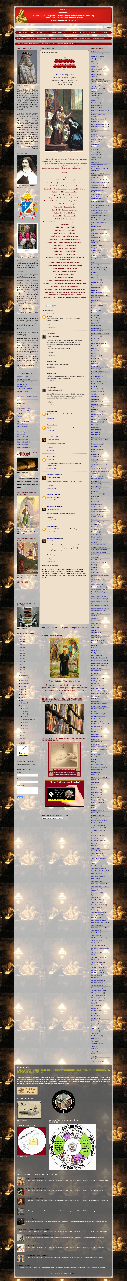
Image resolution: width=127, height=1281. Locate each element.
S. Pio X (93, 838)
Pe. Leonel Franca (96, 708)
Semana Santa (95, 1005)
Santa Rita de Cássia (97, 900)
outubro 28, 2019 (52, 468)
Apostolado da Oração (97, 88)
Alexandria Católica (53, 437)
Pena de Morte (95, 741)
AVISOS (25, 32)
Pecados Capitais (96, 736)
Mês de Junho (95, 534)
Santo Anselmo (95, 917)
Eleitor (93, 308)
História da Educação (97, 412)
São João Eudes (95, 975)
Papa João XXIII (96, 643)
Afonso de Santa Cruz (97, 69)
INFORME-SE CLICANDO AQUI (52, 818)
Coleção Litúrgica (96, 208)
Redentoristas (95, 790)
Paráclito (93, 648)
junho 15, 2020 (51, 532)
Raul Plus (94, 787)
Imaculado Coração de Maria (99, 440)
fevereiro (24, 703)
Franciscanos (95, 369)
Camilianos (94, 129)
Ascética (93, 98)
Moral (93, 565)
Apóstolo (94, 91)
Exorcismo (94, 348)
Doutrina (93, 303)
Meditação (94, 529)
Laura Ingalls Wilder (97, 478)
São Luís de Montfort (97, 985)
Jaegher (93, 459)
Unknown (50, 314)
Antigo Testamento (96, 79)
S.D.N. (93, 843)
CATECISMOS (30, 1245)
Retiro (93, 805)
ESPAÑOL (104, 32)
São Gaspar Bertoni (96, 960)
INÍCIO (19, 32)
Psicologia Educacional (98, 777)
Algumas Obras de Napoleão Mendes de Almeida (40, 1235)
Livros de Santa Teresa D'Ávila (34, 1198)
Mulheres (94, 567)
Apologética (94, 86)
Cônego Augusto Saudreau (98, 248)
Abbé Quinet (95, 59)
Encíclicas (94, 313)
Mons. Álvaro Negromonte (99, 549)
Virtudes (93, 1051)
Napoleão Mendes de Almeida (100, 575)
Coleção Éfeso (95, 194)
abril (22, 697)
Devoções (94, 287)
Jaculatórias (94, 456)
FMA (92, 361)
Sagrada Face (95, 851)
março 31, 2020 (51, 500)
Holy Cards (94, 424)
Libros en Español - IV (23, 444)
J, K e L (60, 32)
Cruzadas (94, 265)
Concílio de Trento (24, 1265)
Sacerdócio (94, 845)
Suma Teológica (96, 1021)
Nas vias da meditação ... (30, 719)
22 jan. (25, 714)
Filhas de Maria (95, 356)
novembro (24, 678)
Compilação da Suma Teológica (35, 1178)
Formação (94, 366)
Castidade (94, 152)
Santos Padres (95, 935)
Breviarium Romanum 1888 (99, 124)
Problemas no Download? (98, 767)
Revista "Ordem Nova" (24, 379)
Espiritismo (94, 325)
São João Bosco (95, 965)
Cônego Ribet (95, 250)
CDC (92, 159)
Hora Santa (94, 432)
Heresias (93, 409)
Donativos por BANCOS (43, 38)
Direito (93, 290)
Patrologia (94, 653)
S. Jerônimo (94, 833)
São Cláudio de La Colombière (100, 948)
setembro (24, 683)
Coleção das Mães (96, 185)
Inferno (93, 451)
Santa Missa (94, 897)
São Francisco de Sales (97, 957)
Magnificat (94, 506)
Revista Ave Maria (22, 391)
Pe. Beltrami (94, 673)
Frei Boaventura (96, 376)
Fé (92, 353)
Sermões (93, 1008)
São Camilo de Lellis (97, 945)
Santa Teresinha (95, 907)
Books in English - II (23, 434)
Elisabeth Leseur (96, 310)
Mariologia (94, 514)
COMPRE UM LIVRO (98, 38)
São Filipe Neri (95, 952)
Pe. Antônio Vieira (96, 668)
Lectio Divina (95, 481)
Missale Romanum (22, 424)
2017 (21, 661)
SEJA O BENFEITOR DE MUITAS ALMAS (63, 44)
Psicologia (94, 774)
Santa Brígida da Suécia (98, 868)
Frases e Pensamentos (97, 371)
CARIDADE (20, 38)
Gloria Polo (94, 396)
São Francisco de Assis (97, 955)
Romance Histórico (96, 810)
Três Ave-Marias (96, 1036)
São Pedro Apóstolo (97, 998)
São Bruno (94, 943)
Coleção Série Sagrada (97, 222)
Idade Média (94, 437)
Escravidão (94, 318)
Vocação (93, 1056)
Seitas (93, 1003)
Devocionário (95, 285)
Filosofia (93, 358)
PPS (92, 762)
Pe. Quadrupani (95, 729)
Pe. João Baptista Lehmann (99, 703)
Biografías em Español (97, 119)
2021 (21, 650)
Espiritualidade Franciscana (99, 333)
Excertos (93, 346)
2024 (21, 642)
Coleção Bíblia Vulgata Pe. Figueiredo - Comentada (34, 1229)
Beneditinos (94, 103)
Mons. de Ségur (95, 555)
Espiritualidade (95, 330)
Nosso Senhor (95, 613)
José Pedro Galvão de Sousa (99, 471)
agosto (23, 686)
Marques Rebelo (96, 516)
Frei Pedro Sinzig (96, 384)
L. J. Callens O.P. (96, 476)
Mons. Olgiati (95, 560)
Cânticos (93, 131)
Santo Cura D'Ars (96, 925)
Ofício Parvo (95, 632)
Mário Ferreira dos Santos (98, 511)
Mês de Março (95, 539)
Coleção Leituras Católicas (99, 205)
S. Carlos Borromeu (97, 825)
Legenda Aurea (95, 484)
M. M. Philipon (95, 504)
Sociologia (94, 1013)
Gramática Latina (96, 401)
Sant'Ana (93, 863)
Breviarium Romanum (23, 421)
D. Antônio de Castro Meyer (99, 267)
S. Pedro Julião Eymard (98, 835)
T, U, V (85, 32)
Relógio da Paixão (96, 800)
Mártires (93, 519)
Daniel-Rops (95, 275)
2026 (21, 636)
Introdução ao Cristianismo (25, 408)
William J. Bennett (96, 1061)
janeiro (23, 706)
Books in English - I (23, 432)
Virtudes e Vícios (96, 1053)
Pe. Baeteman (95, 670)
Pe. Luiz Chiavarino (97, 714)
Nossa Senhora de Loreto (98, 605)
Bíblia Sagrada (95, 105)
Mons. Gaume (95, 557)
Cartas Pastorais (95, 144)
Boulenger (94, 121)
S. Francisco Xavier (97, 830)
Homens (93, 427)
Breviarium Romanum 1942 (99, 126)
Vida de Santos (95, 1043)
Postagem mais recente (51, 627)
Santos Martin (95, 933)
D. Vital (93, 272)
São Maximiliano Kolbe (98, 990)
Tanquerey (94, 1028)
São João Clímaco (96, 967)
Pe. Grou (93, 698)
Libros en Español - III (23, 442)
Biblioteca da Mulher (97, 108)
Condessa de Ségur (96, 245)
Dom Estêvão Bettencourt (98, 295)
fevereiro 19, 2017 (52, 418)
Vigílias (93, 1048)
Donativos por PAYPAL (71, 38)
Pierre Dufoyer (95, 754)
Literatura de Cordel (97, 494)
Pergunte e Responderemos (99, 749)
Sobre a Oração (95, 1010)
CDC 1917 (94, 162)
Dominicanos (95, 300)
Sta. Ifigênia (94, 1018)
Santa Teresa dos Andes (98, 905)
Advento (93, 66)
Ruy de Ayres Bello (96, 823)
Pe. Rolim (94, 734)
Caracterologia (95, 139)
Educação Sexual (96, 305)
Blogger (73, 1273)
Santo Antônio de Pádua (98, 920)
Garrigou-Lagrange (96, 391)
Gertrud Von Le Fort (97, 394)
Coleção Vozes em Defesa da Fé (100, 229)
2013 (21, 672)
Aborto (93, 61)
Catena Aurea (21, 403)
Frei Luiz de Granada (97, 381)
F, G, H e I (53, 32)
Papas (93, 645)
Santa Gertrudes (95, 878)
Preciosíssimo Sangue (97, 764)
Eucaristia (94, 341)
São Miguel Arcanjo (97, 993)
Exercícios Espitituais (32, 1219)
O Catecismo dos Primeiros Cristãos (36, 1188)
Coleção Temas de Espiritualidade (96, 225)
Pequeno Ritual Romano (98, 746)
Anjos (93, 76)
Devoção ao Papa (96, 282)
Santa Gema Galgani (97, 876)
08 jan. (25, 722)
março (23, 700)
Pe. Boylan (94, 675)
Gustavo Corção (96, 404)
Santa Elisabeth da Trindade (99, 871)
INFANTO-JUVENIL (94, 32)
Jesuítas (93, 462)
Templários (94, 1031)
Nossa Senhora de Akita (98, 596)
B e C (41, 32)
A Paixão (93, 51)
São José (93, 977)
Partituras (94, 650)
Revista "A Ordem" (22, 376)
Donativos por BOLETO (57, 38)
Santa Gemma (30, 1209)
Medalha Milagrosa (96, 522)
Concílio (93, 242)
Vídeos (93, 1046)
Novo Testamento (96, 623)
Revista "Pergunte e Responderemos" (23, 385)
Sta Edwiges (94, 1015)
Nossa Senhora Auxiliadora (99, 589)
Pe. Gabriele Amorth (97, 688)
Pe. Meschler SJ (95, 726)
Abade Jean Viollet (96, 56)
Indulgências (95, 446)
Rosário (93, 818)
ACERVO (32, 32)
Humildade (94, 434)
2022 (21, 647)
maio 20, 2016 (51, 327)
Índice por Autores (96, 444)
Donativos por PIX (30, 38)
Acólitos (93, 64)
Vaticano (19, 413)
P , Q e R (75, 32)
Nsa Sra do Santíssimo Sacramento (97, 626)
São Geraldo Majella (97, 962)
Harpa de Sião (95, 407)
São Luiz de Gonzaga (97, 988)
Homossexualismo (96, 429)
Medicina (94, 524)
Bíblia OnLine (21, 401)
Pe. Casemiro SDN (96, 678)
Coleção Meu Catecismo (98, 210)
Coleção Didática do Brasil (99, 187)
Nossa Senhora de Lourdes (99, 608)
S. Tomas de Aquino (97, 840)
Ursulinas (94, 1038)
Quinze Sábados (96, 785)
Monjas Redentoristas (97, 547)
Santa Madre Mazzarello (98, 884)
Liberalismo (94, 489)
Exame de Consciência (97, 343)
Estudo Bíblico (95, 336)
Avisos (93, 100)
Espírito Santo (95, 328)
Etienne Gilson (95, 338)
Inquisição (94, 454)
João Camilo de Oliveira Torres (100, 464)
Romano (93, 813)
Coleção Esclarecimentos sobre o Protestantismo (100, 197)
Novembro (94, 615)
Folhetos (93, 363)
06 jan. (25, 725)
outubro (23, 680)
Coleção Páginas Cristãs (98, 213)
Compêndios (95, 237)
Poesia (93, 759)
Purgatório (94, 779)
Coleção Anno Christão (98, 180)
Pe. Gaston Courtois (97, 691)
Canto (93, 134)
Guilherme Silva (52, 494)
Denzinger (20, 406)
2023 (21, 645)
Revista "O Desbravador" (24, 382)
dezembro (24, 675)
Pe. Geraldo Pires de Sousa (99, 693)
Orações (93, 635)
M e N (65, 32)
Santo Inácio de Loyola (98, 928)
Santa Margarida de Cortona (99, 886)
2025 (21, 639)
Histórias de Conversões (98, 419)
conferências (95, 253)
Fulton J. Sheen (95, 389)
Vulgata (19, 416)
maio (23, 694)
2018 (21, 658)
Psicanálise (94, 772)
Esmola (93, 320)
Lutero (93, 499)
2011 (21, 735)
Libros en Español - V (23, 447)
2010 (21, 738)
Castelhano (94, 149)
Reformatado (95, 792)
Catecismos (94, 154)
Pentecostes (94, 744)
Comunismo (94, 240)
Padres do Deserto (96, 640)
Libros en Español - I (23, 437)
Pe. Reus (93, 731)
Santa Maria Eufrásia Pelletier (99, 893)
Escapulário (94, 315)
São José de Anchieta (97, 980)
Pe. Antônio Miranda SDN (98, 663)
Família (93, 351)
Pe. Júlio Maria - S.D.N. (98, 706)
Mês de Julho (95, 532)
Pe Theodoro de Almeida (98, 658)
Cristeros (93, 262)
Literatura (94, 491)
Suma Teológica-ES (23, 411)
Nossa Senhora (95, 584)
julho (23, 689)
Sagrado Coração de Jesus (98, 858)
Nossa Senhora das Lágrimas (99, 592)
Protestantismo (95, 769)
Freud (93, 386)
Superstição (94, 1023)
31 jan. (25, 708)
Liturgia (93, 496)
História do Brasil (96, 417)
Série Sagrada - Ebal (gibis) (25, 388)
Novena (93, 618)
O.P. (92, 630)
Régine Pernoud (95, 795)
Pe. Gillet (94, 696)
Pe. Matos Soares (96, 721)
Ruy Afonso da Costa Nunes (99, 820)
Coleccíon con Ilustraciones (99, 233)
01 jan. (25, 728)
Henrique (49, 457)
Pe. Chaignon (95, 681)
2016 (21, 664)
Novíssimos (94, 621)
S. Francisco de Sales (97, 828)
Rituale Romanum (22, 426)
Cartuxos (93, 147)
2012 (21, 732)
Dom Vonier (94, 298)
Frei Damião (94, 379)
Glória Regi (94, 399)
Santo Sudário (95, 930)
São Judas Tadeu (96, 982)
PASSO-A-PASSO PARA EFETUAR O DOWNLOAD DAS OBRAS (33, 44)
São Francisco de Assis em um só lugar (37, 1255)
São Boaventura (95, 940)
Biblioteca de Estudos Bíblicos (100, 110)
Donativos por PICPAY (85, 38)
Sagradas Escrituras (96, 856)
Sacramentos (95, 848)
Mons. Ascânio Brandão (98, 552)
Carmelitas (94, 142)
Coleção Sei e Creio (97, 220)
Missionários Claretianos (98, 544)
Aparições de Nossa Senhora (99, 81)
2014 (21, 670)
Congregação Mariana (97, 255)
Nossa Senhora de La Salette (99, 601)
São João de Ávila (96, 972)
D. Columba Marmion (97, 270)
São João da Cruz (96, 970)
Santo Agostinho (96, 915)
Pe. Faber (94, 683)
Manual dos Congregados (98, 509)
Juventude (94, 473)
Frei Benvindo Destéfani (98, 374)
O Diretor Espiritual (64, 74)
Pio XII (93, 757)
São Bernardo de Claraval (98, 938)
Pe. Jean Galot (95, 701)
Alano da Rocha (96, 71)
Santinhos (94, 910)
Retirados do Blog (96, 802)
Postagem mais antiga (78, 627)
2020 (21, 653)
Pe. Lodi (93, 711)
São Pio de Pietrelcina (97, 1000)
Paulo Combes (95, 655)
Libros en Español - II (23, 439)
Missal (93, 542)
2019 (21, 656)
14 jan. (25, 716)
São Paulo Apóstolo (97, 995)
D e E (47, 32)
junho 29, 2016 (51, 367)
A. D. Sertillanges (96, 54)
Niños (93, 582)
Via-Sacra (94, 1041)
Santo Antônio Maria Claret (99, 922)
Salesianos (94, 861)
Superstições (95, 1026)
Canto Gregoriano (96, 137)
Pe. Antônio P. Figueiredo (98, 665)
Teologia (93, 1033)
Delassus (93, 277)
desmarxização (95, 280)
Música (93, 570)
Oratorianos (94, 637)
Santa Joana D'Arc (96, 881)
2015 (21, 667)
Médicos (93, 527)
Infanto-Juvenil (95, 449)
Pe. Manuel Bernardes (97, 716)
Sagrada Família (96, 853)
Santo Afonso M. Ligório (98, 912)
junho (23, 692)
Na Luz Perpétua (96, 572)
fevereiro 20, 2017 (52, 450)
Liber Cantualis (95, 486)
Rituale (93, 807)
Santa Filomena (95, 873)
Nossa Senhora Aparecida (98, 587)
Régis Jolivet (95, 797)
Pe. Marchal (94, 719)
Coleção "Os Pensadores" (98, 173)
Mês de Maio (95, 537)
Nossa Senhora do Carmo (98, 610)
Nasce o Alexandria (96, 579)
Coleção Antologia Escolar (99, 182)
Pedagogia (94, 739)
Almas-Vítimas (95, 74)
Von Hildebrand (95, 1059)
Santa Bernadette (96, 866)
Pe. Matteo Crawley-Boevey (99, 724)
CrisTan (49, 333)
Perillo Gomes (95, 752)
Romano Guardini (96, 815)
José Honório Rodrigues (98, 468)
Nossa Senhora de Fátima (98, 599)
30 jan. (25, 711)
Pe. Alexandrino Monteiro (98, 660)
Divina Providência (96, 292)
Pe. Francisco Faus (96, 686)
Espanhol (94, 323)
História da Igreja (96, 414)
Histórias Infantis (96, 422)
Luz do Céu (94, 501)
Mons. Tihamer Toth (97, 562)
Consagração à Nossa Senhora (100, 258)
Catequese (94, 157)
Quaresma (94, 782)
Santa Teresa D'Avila (97, 902)
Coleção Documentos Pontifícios (97, 191)
